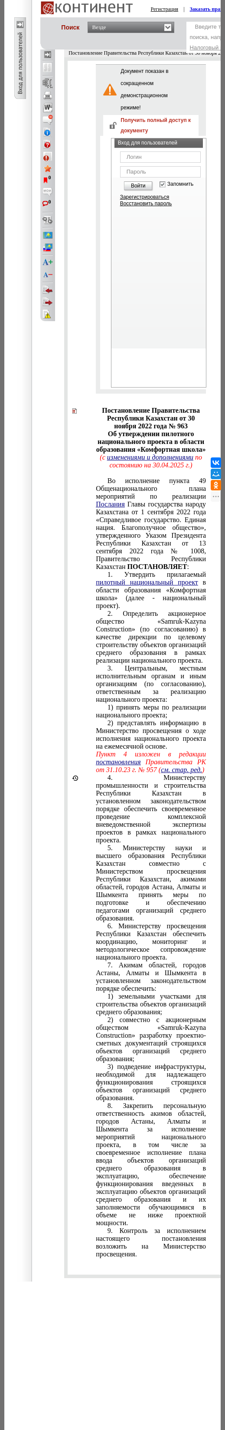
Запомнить (180, 184)
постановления (118, 762)
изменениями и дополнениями (150, 457)
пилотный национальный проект (147, 582)
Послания (110, 504)
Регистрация (165, 9)
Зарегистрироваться (144, 197)
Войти (138, 186)
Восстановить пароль (146, 204)
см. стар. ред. (181, 769)
